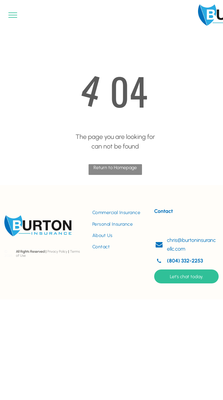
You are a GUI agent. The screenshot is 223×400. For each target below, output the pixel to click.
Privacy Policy (57, 251)
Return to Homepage (115, 167)
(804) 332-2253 (185, 261)
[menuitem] (119, 212)
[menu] (12, 15)
